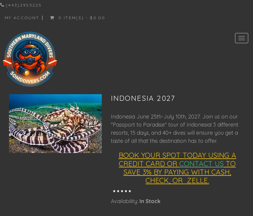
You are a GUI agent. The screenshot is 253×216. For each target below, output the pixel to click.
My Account (22, 18)
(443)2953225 (24, 5)
